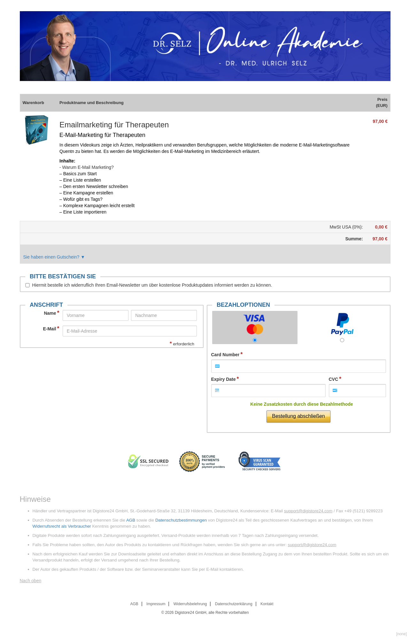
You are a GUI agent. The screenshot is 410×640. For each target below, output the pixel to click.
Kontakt (267, 604)
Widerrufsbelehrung (190, 604)
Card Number (225, 354)
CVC (333, 379)
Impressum (155, 604)
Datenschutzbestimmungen (181, 520)
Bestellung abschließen (298, 416)
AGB (130, 520)
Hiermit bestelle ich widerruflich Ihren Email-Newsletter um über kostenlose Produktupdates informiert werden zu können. (152, 285)
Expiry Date (223, 379)
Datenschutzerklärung (233, 604)
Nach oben (31, 580)
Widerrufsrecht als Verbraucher (62, 526)
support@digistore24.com (308, 510)
